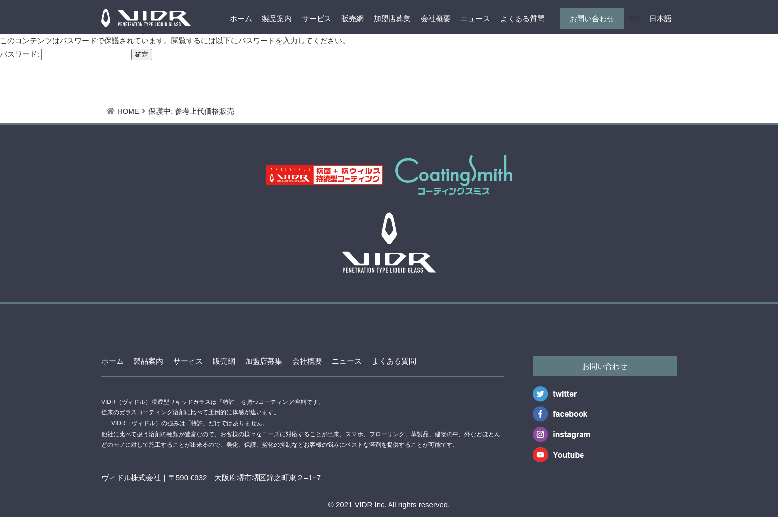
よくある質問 (522, 18)
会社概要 (436, 18)
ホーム (241, 18)
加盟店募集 (392, 18)
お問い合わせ (592, 18)
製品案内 (277, 18)
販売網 (352, 18)
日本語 (660, 18)
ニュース (475, 18)
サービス (316, 18)
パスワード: (64, 54)
